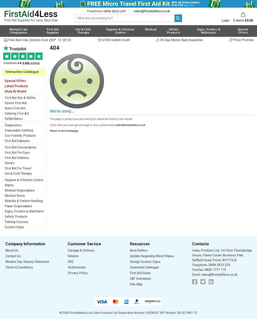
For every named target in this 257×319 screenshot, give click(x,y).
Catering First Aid (17, 113)
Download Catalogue (144, 267)
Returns (73, 256)
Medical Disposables (20, 190)
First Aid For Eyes (17, 152)
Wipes (9, 185)
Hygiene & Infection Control (24, 180)
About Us (11, 250)
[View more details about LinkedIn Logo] (211, 281)
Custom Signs (14, 227)
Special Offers (15, 81)
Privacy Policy (78, 273)
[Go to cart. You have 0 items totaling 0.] (243, 17)
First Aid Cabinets (17, 141)
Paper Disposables (18, 206)
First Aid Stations (17, 158)
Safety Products (16, 217)
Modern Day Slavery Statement (27, 262)
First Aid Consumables (21, 147)
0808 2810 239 (114, 11)
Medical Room (15, 196)
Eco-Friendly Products (20, 136)
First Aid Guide (140, 273)
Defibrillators (14, 119)
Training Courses (16, 222)
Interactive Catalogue (22, 72)
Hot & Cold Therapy (18, 173)
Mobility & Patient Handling (24, 201)
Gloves (9, 163)
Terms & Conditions (19, 267)
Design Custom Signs (145, 262)
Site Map (136, 284)
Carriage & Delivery (81, 250)
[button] (227, 17)
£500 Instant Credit (116, 40)
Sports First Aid (16, 103)
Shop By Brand (15, 91)
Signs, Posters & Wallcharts (24, 211)
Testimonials (24, 57)
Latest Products (16, 86)
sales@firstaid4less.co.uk (152, 11)
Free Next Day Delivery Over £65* (32, 40)
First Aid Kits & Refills (20, 98)
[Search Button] (178, 18)
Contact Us (13, 256)
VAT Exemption (140, 279)
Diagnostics (13, 125)
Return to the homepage (64, 130)
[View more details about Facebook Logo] (194, 281)
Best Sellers (138, 250)
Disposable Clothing (19, 130)
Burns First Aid (15, 108)
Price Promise (244, 40)
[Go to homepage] (35, 16)
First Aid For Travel (18, 168)
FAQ (70, 262)
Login (225, 20)
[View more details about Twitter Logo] (203, 281)
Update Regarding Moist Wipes (152, 256)
